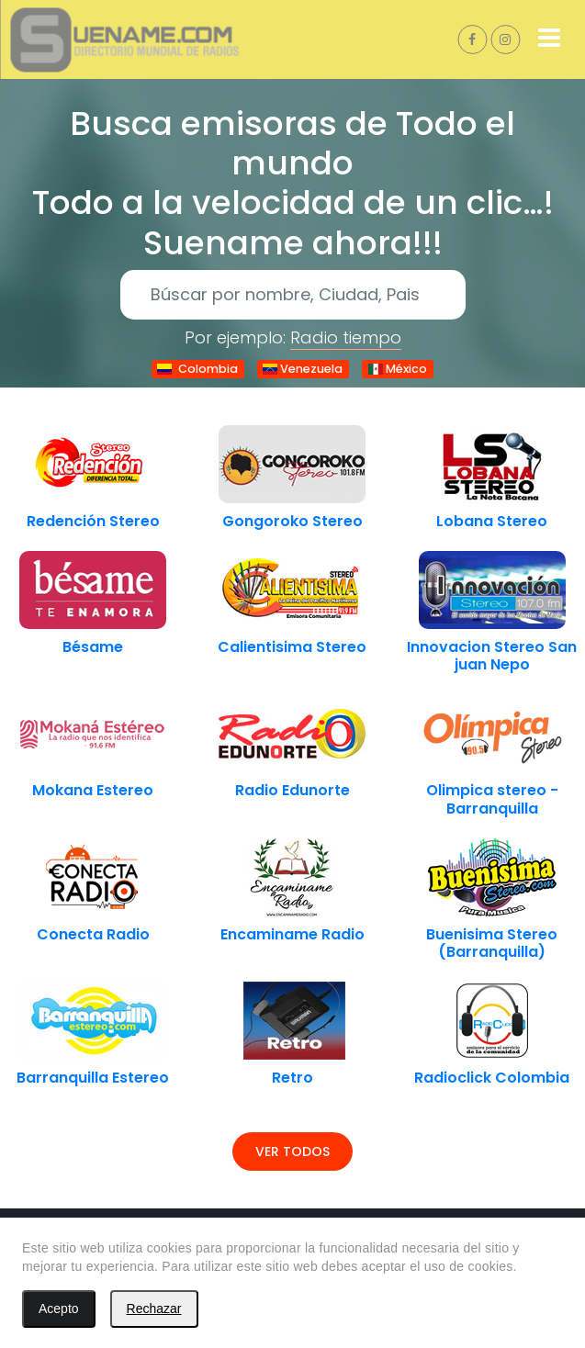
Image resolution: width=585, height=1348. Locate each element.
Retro (292, 1077)
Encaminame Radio (292, 934)
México (397, 368)
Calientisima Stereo (292, 646)
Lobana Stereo (491, 521)
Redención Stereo (93, 521)
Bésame (92, 646)
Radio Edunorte (292, 790)
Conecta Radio (93, 934)
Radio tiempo (345, 337)
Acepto (59, 1308)
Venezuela (303, 368)
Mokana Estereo (92, 790)
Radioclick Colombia (491, 1077)
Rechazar (154, 1308)
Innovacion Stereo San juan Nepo (492, 655)
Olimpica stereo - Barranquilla (492, 799)
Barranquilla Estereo (93, 1077)
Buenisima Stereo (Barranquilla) (491, 943)
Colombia (197, 368)
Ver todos (292, 1151)
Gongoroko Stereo (292, 521)
